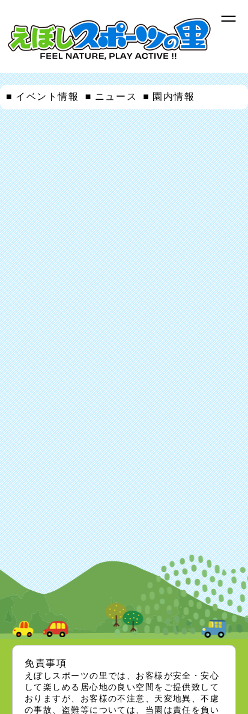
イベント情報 (47, 96)
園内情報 (174, 96)
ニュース (116, 96)
